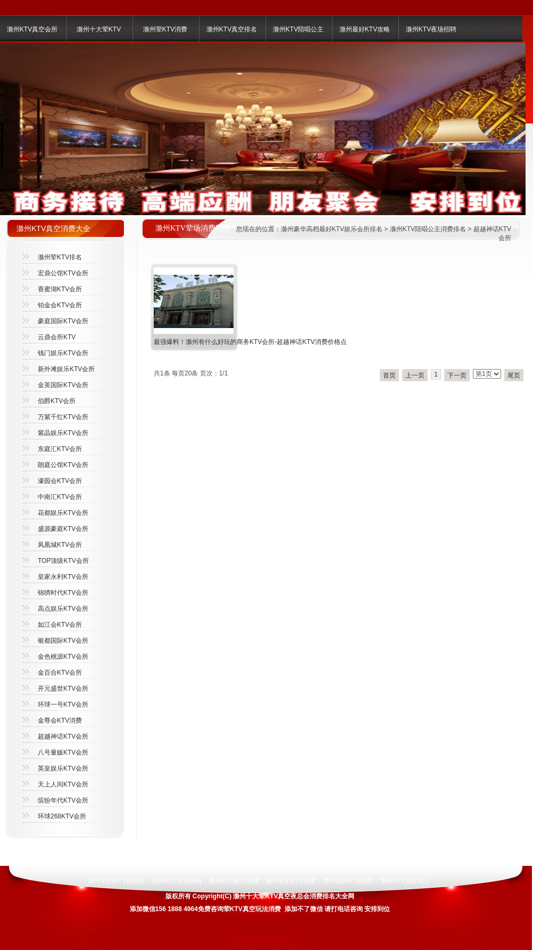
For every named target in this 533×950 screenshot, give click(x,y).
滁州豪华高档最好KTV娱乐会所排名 (331, 229)
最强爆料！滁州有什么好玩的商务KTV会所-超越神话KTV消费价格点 (250, 342)
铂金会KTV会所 (60, 305)
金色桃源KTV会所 (63, 656)
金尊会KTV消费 (60, 720)
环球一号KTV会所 (63, 704)
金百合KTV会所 (60, 672)
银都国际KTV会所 (63, 640)
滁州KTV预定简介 (405, 881)
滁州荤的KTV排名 (290, 881)
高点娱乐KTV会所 (63, 608)
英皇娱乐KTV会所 (63, 768)
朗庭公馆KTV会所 (63, 465)
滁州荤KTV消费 (165, 29)
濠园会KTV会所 (60, 481)
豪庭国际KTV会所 (63, 321)
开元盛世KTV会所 (63, 688)
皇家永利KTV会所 (63, 576)
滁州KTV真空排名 (231, 29)
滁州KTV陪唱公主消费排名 (428, 229)
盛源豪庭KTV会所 (63, 529)
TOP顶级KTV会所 (63, 560)
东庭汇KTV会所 (60, 449)
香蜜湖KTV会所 (60, 289)
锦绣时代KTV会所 (63, 592)
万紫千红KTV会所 (63, 417)
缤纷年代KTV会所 (63, 800)
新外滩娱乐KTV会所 (66, 369)
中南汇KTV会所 (60, 497)
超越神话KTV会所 (63, 736)
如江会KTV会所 (60, 624)
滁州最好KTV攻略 (364, 29)
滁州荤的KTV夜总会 (116, 881)
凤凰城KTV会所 (60, 544)
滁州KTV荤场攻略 (177, 881)
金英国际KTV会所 (63, 385)
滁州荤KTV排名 (60, 257)
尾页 (513, 375)
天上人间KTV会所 (63, 784)
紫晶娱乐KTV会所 (63, 433)
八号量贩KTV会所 (63, 752)
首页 (389, 375)
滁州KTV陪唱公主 (298, 29)
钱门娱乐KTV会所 (63, 353)
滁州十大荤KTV (99, 29)
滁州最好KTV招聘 (348, 881)
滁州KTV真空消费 (234, 881)
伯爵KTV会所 (57, 401)
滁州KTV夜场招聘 (431, 29)
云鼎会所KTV (57, 337)
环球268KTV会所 (62, 816)
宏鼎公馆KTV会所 (63, 273)
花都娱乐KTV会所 (63, 513)
